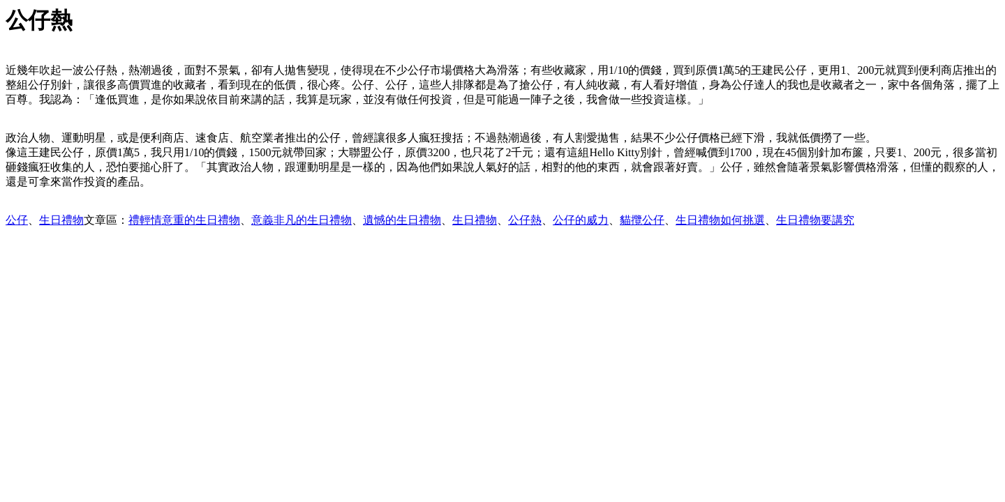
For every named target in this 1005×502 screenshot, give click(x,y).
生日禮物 (61, 220)
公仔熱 (525, 220)
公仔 (17, 220)
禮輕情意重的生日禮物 (184, 220)
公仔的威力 (581, 220)
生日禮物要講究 (815, 220)
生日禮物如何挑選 (720, 220)
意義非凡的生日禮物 (301, 220)
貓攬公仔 (642, 220)
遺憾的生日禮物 (402, 220)
